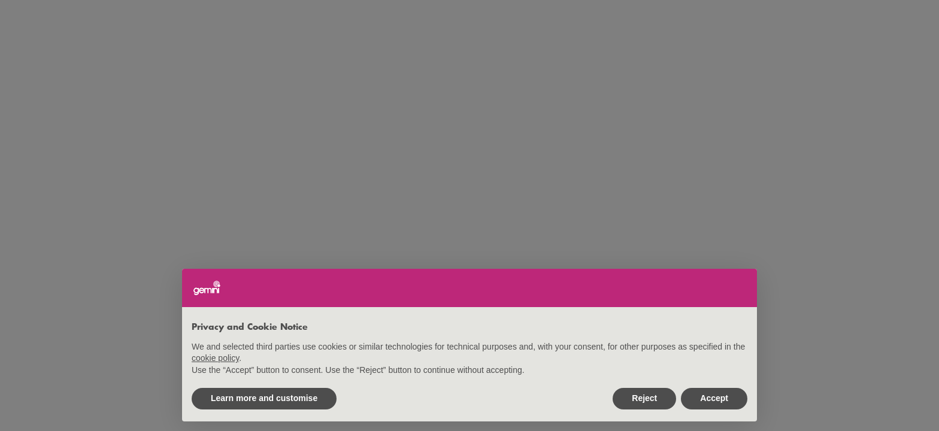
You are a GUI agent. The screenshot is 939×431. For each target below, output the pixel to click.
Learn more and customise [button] (264, 398)
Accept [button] (714, 398)
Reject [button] (644, 398)
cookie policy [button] (215, 358)
